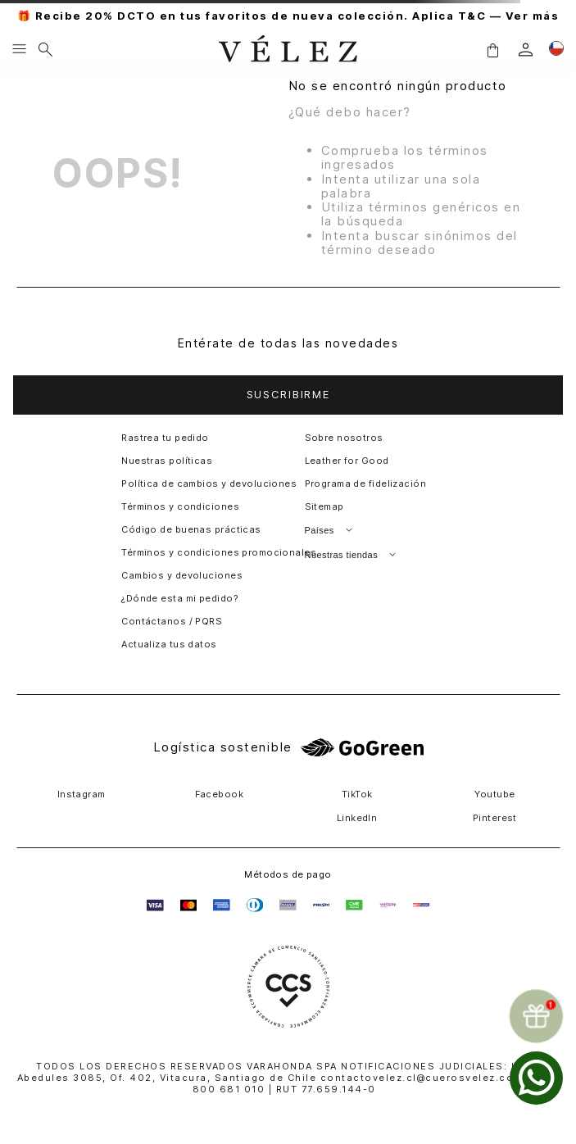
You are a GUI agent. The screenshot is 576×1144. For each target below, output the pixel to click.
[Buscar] (45, 50)
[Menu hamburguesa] (19, 50)
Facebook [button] (219, 794)
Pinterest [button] (495, 818)
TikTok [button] (357, 794)
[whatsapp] (536, 1078)
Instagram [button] (81, 794)
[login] (526, 50)
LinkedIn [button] (357, 818)
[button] (492, 49)
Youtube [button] (494, 794)
